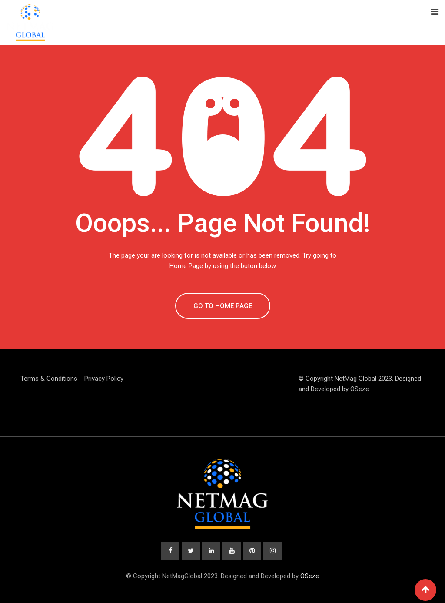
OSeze (359, 389)
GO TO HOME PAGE (222, 306)
